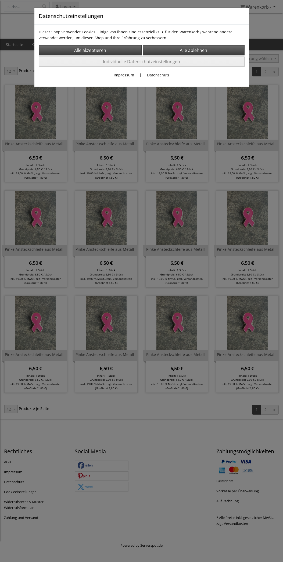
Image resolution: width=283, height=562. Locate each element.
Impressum (124, 74)
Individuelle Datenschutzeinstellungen (141, 62)
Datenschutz (158, 74)
